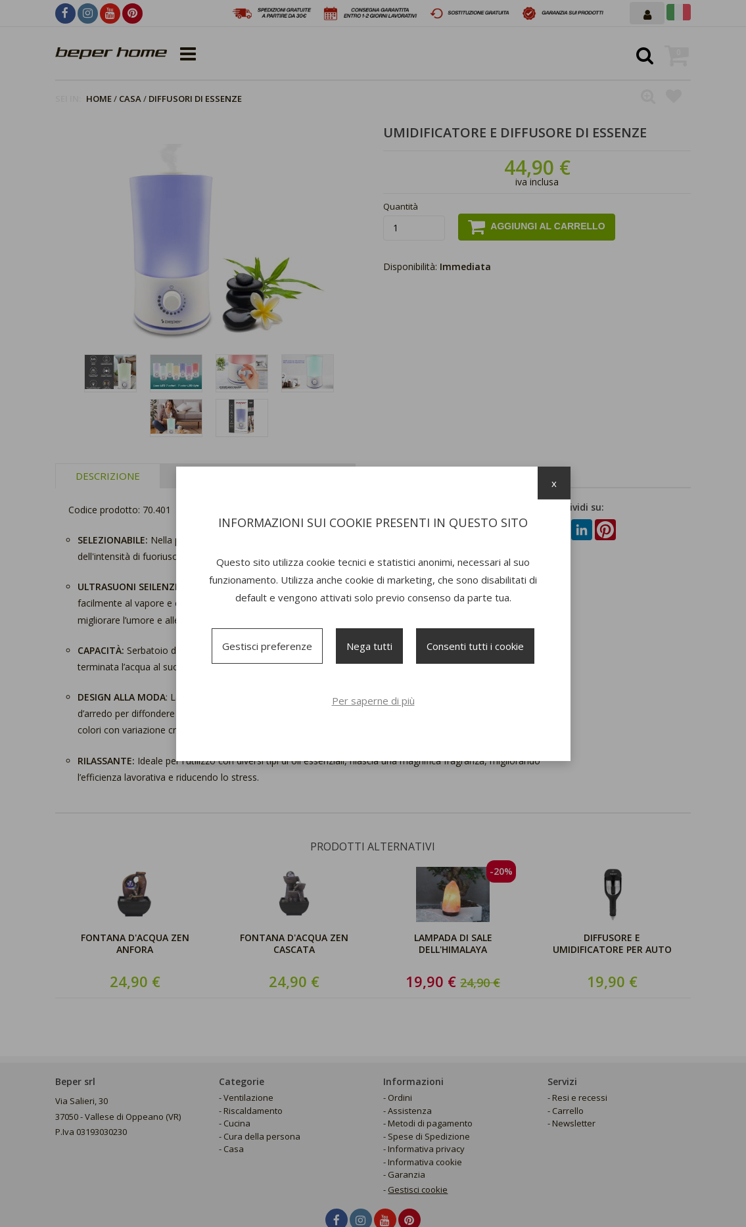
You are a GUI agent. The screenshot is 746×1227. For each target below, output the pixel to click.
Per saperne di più (373, 700)
